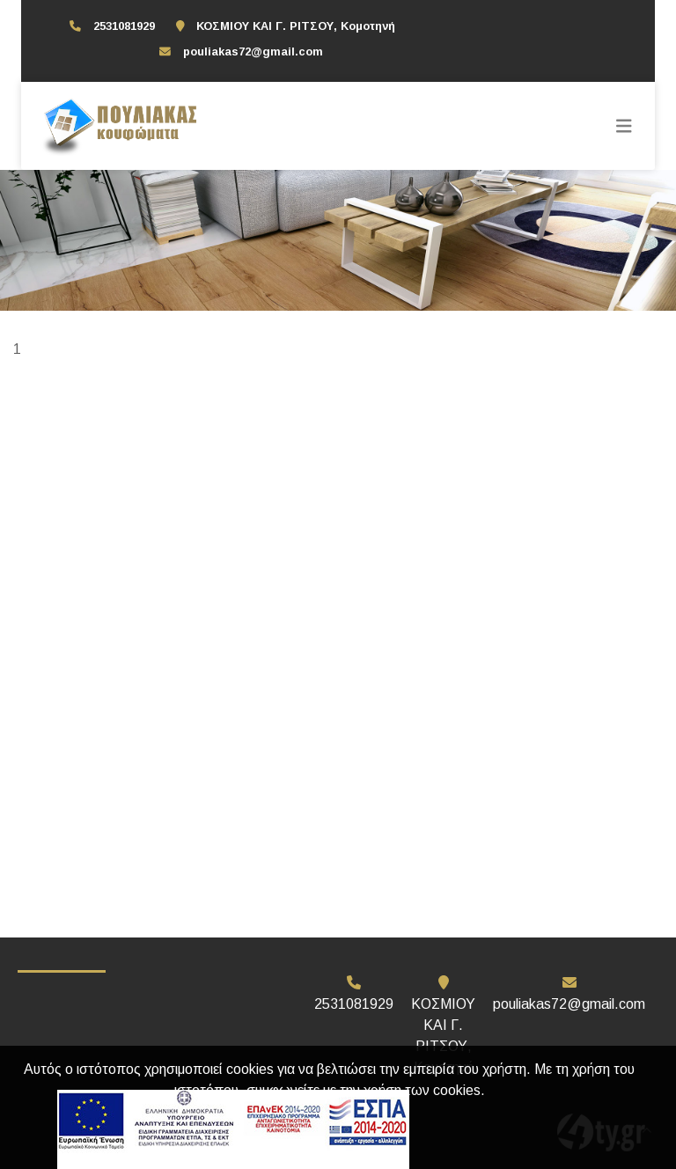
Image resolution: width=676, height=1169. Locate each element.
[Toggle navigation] (624, 126)
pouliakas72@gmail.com (253, 51)
